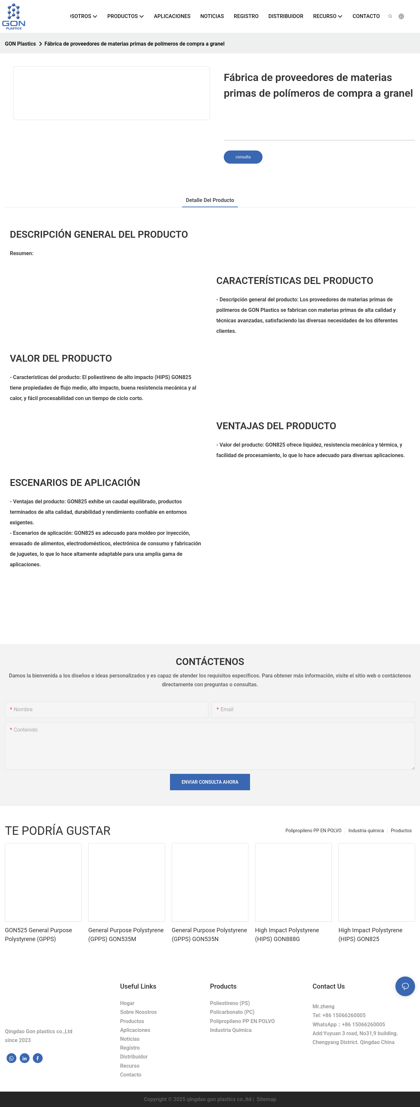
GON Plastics (20, 44)
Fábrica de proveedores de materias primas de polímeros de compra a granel (135, 44)
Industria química (366, 830)
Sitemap (265, 1099)
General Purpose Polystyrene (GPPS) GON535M (126, 934)
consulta (243, 157)
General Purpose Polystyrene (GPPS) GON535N (209, 934)
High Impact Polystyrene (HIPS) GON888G (287, 934)
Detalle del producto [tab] (210, 200)
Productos (401, 830)
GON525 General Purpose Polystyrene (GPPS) (38, 934)
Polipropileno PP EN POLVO (313, 830)
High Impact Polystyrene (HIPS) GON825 (370, 934)
